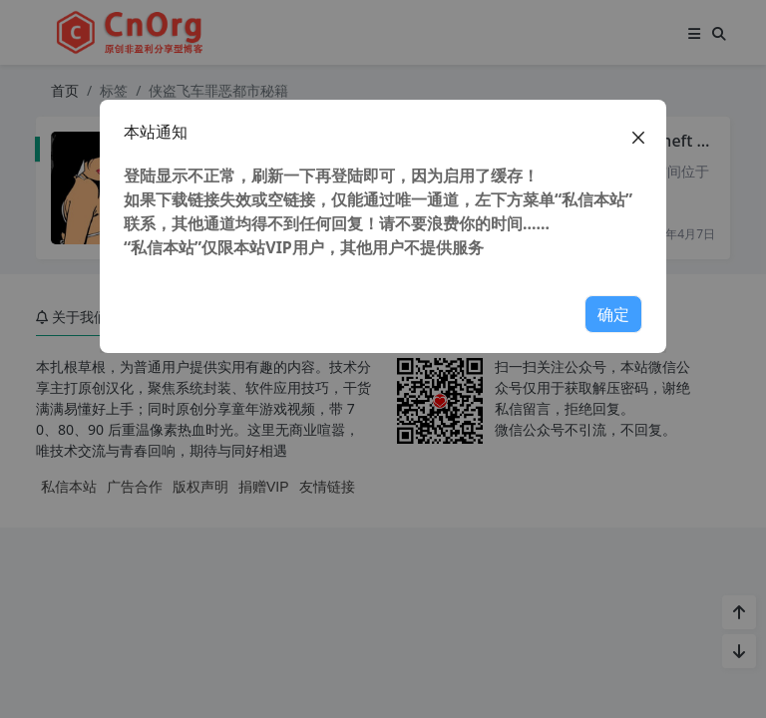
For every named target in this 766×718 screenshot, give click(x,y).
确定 (613, 314)
